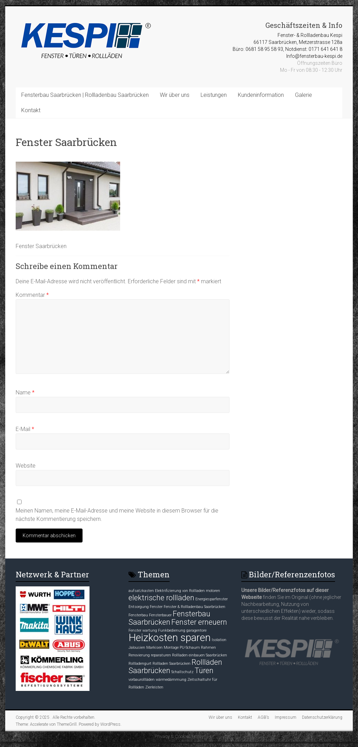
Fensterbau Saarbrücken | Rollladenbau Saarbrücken (85, 95)
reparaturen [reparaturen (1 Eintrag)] (161, 655)
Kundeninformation (261, 95)
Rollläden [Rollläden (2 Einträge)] (207, 662)
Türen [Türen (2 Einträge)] (204, 670)
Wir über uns (174, 95)
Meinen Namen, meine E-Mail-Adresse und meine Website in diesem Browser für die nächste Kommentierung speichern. (117, 514)
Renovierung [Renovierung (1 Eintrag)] (139, 655)
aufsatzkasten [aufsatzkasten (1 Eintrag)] (141, 590)
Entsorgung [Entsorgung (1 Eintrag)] (139, 606)
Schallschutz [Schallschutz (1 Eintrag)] (182, 672)
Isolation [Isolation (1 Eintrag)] (219, 640)
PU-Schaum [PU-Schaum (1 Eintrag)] (190, 647)
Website (26, 465)
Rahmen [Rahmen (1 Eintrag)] (208, 647)
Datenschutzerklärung (322, 717)
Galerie (303, 95)
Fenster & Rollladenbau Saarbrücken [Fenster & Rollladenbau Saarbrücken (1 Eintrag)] (194, 606)
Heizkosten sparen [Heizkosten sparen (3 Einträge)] (170, 638)
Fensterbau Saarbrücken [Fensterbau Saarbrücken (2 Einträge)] (169, 617)
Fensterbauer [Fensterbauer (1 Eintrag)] (160, 615)
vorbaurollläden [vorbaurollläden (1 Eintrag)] (142, 679)
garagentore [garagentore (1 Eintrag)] (196, 630)
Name (25, 392)
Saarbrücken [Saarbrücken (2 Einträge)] (149, 670)
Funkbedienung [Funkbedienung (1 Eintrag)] (171, 630)
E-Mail (25, 429)
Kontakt (30, 110)
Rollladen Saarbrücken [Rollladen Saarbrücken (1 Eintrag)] (171, 663)
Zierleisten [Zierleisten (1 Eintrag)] (154, 687)
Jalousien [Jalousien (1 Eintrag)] (137, 647)
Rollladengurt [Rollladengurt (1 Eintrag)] (140, 663)
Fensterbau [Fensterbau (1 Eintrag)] (138, 615)
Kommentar (32, 295)
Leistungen (214, 95)
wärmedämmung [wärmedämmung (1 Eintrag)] (171, 679)
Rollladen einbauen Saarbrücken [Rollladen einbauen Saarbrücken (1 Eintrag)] (199, 655)
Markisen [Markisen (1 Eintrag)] (154, 647)
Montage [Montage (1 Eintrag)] (171, 647)
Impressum (285, 717)
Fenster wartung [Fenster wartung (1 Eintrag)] (143, 630)
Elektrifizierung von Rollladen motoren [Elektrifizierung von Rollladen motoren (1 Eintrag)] (187, 590)
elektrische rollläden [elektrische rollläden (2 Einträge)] (161, 597)
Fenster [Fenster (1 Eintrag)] (156, 606)
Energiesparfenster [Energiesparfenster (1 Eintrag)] (211, 599)
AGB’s (263, 717)
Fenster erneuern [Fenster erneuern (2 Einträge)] (199, 622)
